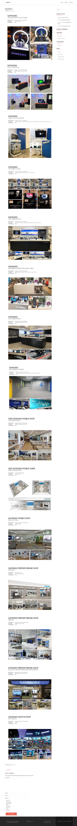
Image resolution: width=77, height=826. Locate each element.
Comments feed (61, 56)
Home (62, 2)
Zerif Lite (59, 821)
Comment (7, 777)
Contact (66, 2)
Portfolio (71, 2)
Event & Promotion (62, 22)
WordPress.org (61, 59)
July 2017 (60, 36)
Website (7, 798)
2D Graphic (60, 26)
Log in (59, 51)
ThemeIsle (69, 821)
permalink (13, 764)
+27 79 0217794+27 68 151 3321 (47, 822)
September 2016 (61, 38)
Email (6, 795)
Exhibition (7, 769)
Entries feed (60, 54)
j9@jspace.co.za (30, 821)
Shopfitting (60, 17)
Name (6, 793)
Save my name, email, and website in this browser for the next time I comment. (8, 805)
